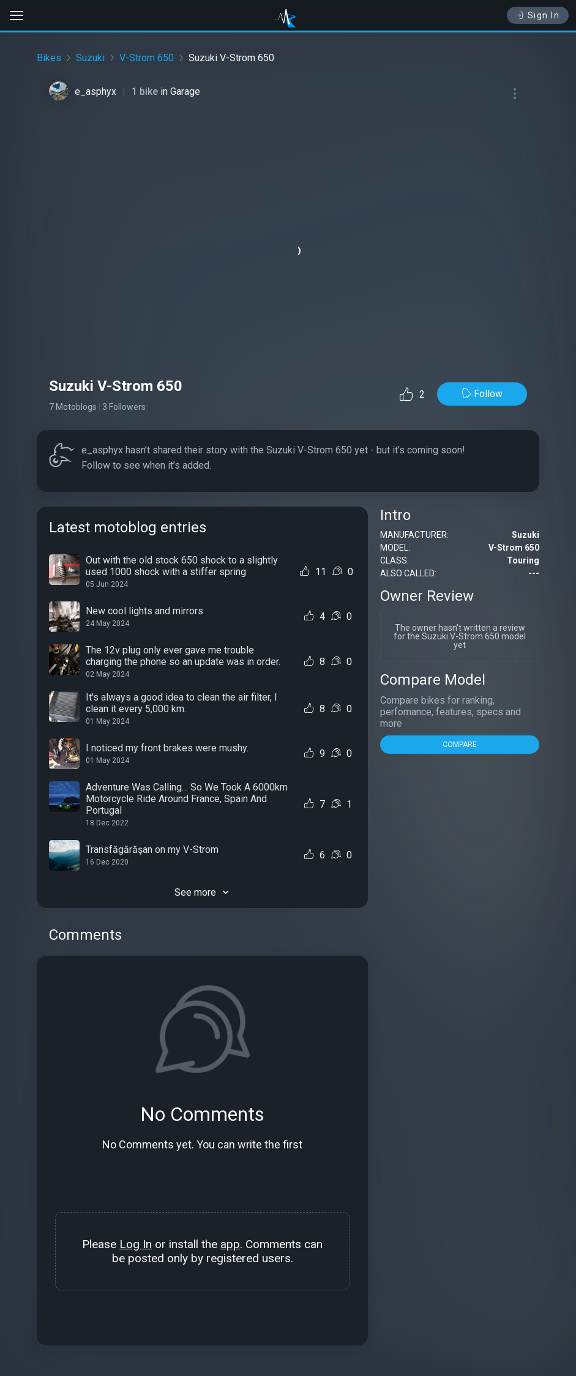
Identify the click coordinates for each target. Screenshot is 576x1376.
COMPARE (460, 744)
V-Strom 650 (146, 58)
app (230, 1244)
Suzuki (90, 58)
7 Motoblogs (73, 407)
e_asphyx (95, 91)
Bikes (49, 58)
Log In (135, 1244)
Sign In (537, 15)
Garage (185, 91)
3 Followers (124, 407)
